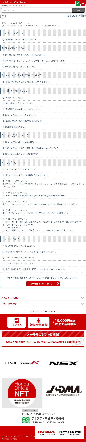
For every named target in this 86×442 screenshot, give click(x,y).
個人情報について (63, 436)
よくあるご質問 (39, 436)
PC (42, 311)
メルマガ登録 (6, 436)
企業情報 (73, 436)
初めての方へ (17, 436)
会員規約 (14, 439)
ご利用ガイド (27, 436)
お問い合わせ (50, 436)
